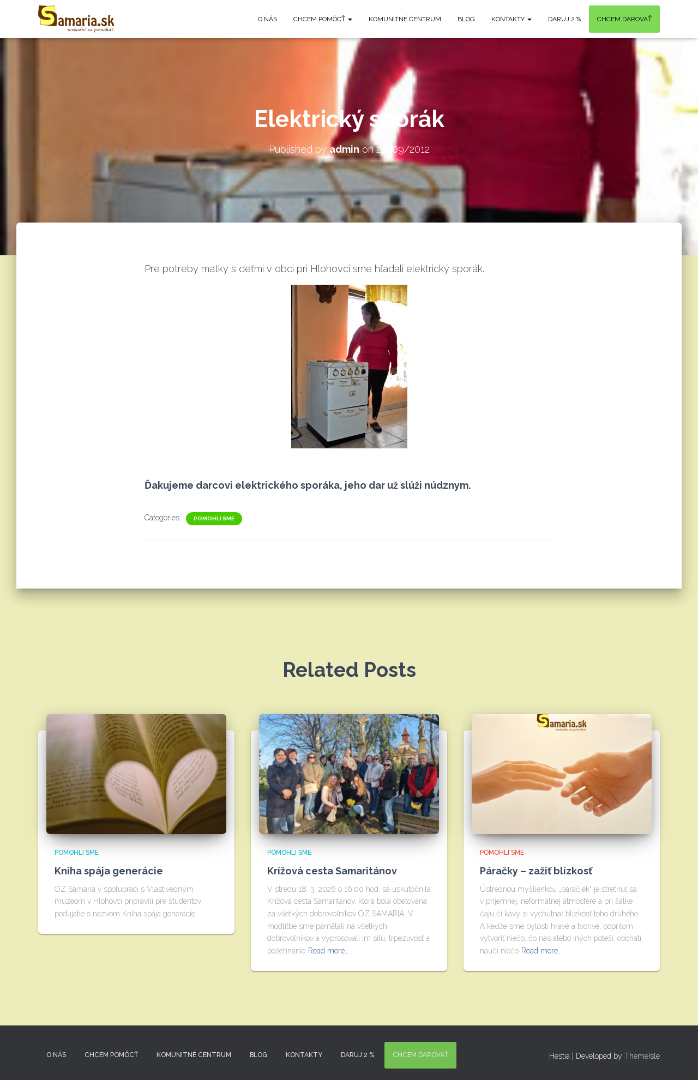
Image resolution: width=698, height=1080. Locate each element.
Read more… (328, 950)
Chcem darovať (624, 19)
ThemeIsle (642, 1056)
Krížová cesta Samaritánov (332, 871)
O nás (267, 19)
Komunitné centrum (405, 19)
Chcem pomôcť (322, 19)
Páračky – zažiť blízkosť (536, 871)
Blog (466, 19)
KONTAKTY (511, 19)
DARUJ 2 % (564, 19)
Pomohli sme (214, 518)
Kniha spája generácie (109, 871)
